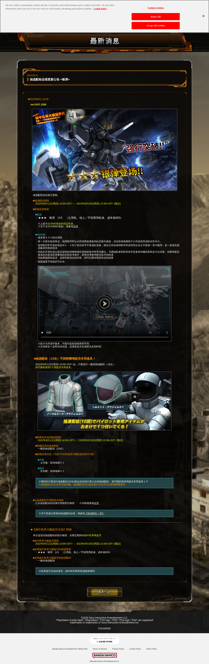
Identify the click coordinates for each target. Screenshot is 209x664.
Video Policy (151, 649)
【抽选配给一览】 (94, 513)
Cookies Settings (156, 7)
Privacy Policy (118, 649)
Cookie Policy (135, 649)
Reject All (156, 16)
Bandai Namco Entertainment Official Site (70, 649)
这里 (75, 226)
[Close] (203, 16)
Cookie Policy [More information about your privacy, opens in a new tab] (100, 8)
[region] (104, 16)
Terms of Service (100, 649)
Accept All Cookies (155, 25)
